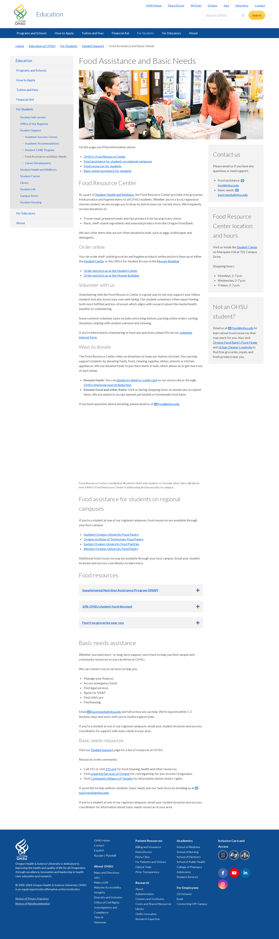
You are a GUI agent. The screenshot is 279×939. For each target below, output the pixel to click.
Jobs (226, 5)
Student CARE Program (39, 150)
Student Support (93, 46)
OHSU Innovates (146, 914)
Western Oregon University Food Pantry (111, 549)
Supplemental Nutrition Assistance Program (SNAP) (120, 590)
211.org (110, 769)
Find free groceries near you (103, 622)
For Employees (187, 887)
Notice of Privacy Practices (32, 898)
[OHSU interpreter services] (245, 859)
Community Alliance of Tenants (112, 778)
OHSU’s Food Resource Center (105, 156)
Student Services (187, 877)
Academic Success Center (41, 137)
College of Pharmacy (189, 867)
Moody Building (168, 261)
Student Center (30, 176)
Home (19, 46)
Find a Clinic (142, 857)
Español (99, 850)
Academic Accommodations (42, 143)
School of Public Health (191, 861)
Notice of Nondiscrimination (32, 903)
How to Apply (64, 33)
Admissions (184, 872)
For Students (145, 33)
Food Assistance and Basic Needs (46, 156)
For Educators (171, 33)
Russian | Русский (105, 855)
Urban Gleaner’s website (235, 347)
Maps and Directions (106, 872)
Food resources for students (103, 166)
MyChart (196, 5)
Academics (185, 840)
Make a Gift (101, 882)
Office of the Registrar (34, 123)
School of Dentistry (189, 857)
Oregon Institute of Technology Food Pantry (114, 539)
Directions (242, 5)
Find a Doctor (176, 5)
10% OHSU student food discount (107, 606)
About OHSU (103, 866)
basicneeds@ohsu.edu (106, 711)
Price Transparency (147, 872)
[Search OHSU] (224, 15)
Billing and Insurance (148, 847)
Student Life (28, 189)
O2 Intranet (184, 894)
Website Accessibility (107, 887)
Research (142, 882)
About (193, 33)
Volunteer (100, 922)
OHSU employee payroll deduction (107, 385)
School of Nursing (187, 852)
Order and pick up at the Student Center (110, 271)
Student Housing (30, 202)
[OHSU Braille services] (223, 859)
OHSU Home (154, 5)
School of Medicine (188, 847)
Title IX (98, 917)
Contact (260, 5)
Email (180, 899)
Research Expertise (147, 919)
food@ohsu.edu (168, 404)
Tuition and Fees (93, 33)
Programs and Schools (32, 33)
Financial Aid (120, 33)
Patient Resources (148, 840)
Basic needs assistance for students (107, 171)
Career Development (38, 163)
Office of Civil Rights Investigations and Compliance (107, 907)
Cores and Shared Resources (153, 904)
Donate (212, 5)
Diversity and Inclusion (108, 897)
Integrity (99, 892)
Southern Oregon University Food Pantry (111, 534)
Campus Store (29, 195)
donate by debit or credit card (136, 380)
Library (24, 182)
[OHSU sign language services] (234, 859)
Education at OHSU (42, 46)
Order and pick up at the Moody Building (111, 275)
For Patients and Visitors (150, 861)
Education (49, 14)
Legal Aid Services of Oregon (110, 773)
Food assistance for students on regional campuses (118, 161)
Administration (144, 894)
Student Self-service (33, 117)
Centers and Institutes (149, 899)
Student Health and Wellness (38, 169)
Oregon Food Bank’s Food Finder (235, 342)
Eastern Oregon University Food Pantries (111, 544)
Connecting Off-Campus (192, 904)
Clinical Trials (143, 867)
